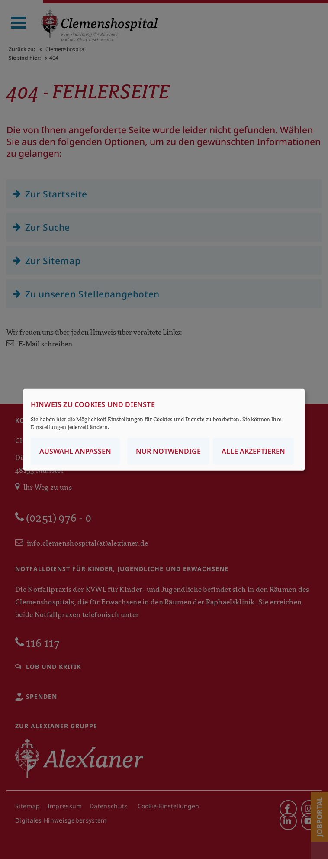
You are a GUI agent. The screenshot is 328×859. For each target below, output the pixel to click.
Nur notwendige (168, 450)
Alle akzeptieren (253, 450)
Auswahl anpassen (75, 450)
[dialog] (164, 430)
